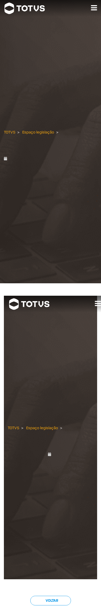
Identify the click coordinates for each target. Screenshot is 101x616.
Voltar (51, 601)
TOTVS (9, 132)
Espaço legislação (38, 132)
